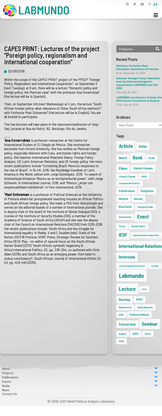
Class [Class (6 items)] (123, 168)
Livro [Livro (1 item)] (144, 289)
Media (80, 386)
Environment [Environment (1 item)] (125, 217)
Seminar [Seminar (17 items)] (149, 324)
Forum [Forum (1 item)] (122, 226)
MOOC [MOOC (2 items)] (139, 299)
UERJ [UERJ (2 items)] (135, 333)
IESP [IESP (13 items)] (123, 234)
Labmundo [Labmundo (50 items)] (131, 275)
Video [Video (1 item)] (121, 341)
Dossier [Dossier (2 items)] (138, 198)
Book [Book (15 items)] (137, 157)
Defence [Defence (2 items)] (123, 198)
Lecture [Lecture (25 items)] (127, 289)
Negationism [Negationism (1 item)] (125, 307)
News (5, 390)
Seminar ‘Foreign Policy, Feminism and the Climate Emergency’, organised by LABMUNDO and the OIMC (138, 83)
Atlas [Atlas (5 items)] (143, 146)
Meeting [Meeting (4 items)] (124, 299)
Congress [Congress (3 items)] (147, 191)
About (80, 368)
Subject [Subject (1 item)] (122, 333)
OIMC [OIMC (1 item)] (121, 314)
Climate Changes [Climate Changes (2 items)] (143, 168)
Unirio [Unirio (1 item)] (148, 333)
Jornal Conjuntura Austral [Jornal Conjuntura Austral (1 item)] (132, 265)
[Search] (157, 48)
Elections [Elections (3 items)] (125, 206)
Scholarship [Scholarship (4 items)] (127, 324)
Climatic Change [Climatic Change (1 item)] (127, 176)
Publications (80, 377)
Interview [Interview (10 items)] (127, 256)
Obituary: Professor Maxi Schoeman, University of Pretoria (137, 67)
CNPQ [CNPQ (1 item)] (144, 176)
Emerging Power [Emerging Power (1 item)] (145, 207)
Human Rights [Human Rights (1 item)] (138, 226)
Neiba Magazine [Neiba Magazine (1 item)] (145, 307)
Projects (80, 373)
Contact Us (9, 394)
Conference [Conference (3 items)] (127, 191)
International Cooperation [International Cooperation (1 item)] (146, 235)
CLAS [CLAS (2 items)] (151, 158)
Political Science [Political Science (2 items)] (139, 314)
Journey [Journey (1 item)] (155, 265)
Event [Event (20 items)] (143, 216)
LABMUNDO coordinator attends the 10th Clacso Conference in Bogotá (139, 98)
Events (80, 381)
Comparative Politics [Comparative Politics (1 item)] (129, 183)
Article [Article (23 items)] (126, 146)
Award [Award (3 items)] (123, 158)
